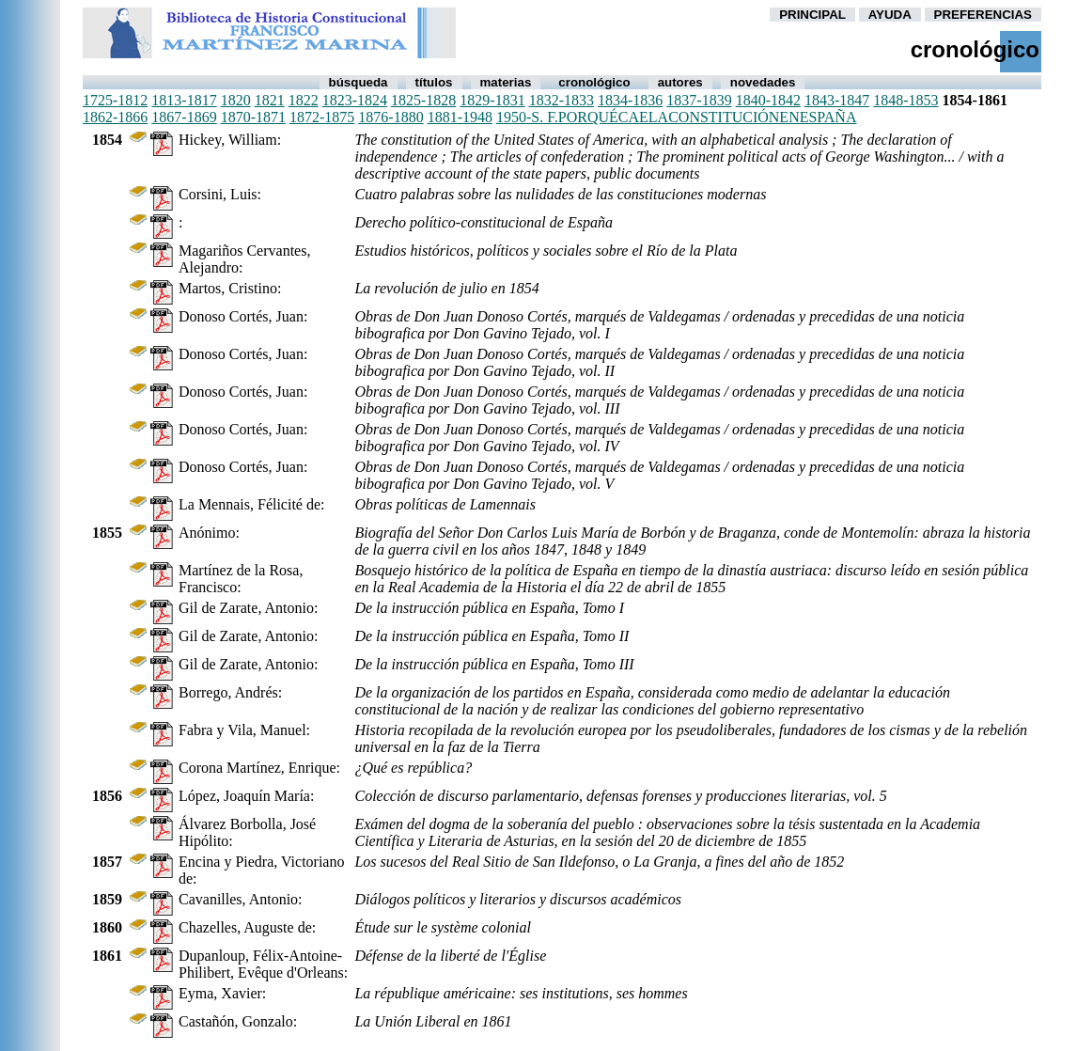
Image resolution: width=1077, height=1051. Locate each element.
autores (680, 82)
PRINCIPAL (812, 15)
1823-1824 (354, 100)
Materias (506, 82)
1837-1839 (698, 100)
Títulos (434, 82)
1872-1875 (321, 117)
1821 (270, 100)
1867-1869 (183, 117)
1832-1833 (561, 100)
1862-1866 (115, 117)
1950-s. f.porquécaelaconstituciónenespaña (676, 117)
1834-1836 (630, 100)
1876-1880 (390, 117)
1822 (304, 100)
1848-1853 (905, 100)
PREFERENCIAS (983, 15)
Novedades (763, 82)
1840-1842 (768, 100)
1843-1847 (836, 100)
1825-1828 (423, 100)
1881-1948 (460, 117)
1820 (236, 100)
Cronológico (594, 82)
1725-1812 (115, 100)
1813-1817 (183, 100)
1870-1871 (253, 117)
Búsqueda (358, 82)
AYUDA (890, 15)
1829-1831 (492, 100)
